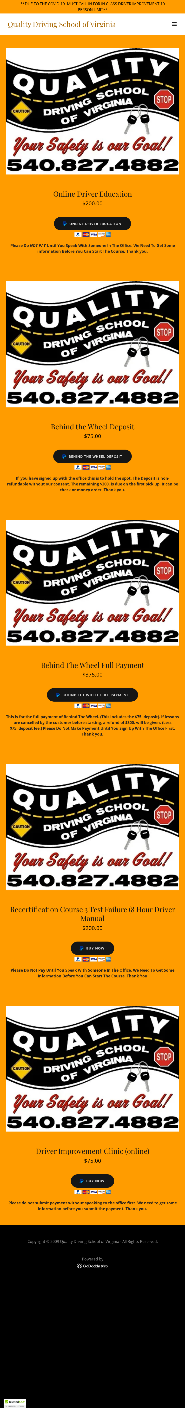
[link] (62, 25)
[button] (174, 24)
